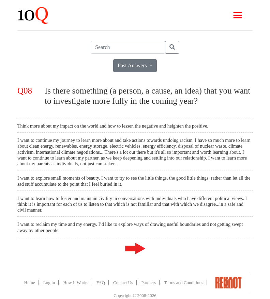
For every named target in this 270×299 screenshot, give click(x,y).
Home (29, 282)
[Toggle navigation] (237, 15)
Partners (148, 282)
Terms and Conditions (183, 282)
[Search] (128, 47)
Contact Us (123, 282)
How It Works (75, 282)
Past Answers (133, 65)
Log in (49, 282)
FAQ (100, 282)
